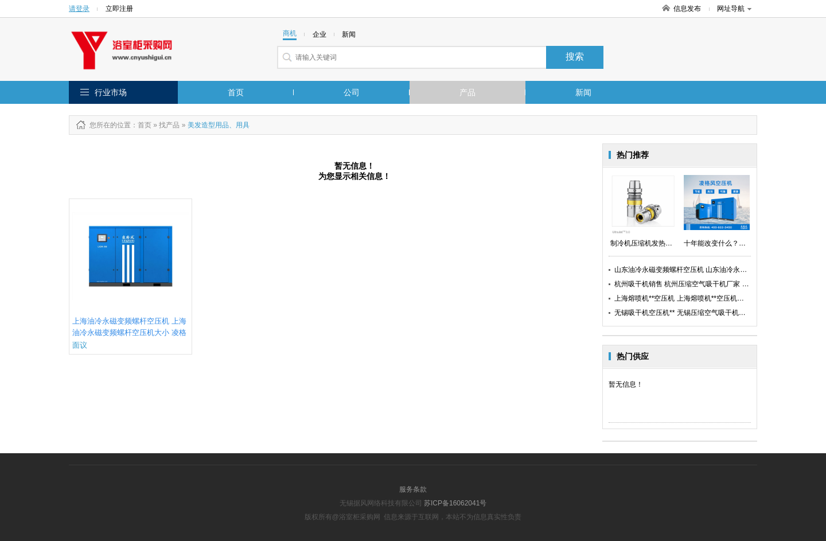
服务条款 (413, 489)
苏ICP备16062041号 (455, 503)
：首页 (141, 125)
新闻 (583, 92)
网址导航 (734, 9)
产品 (467, 92)
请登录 (79, 9)
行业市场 (111, 92)
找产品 (169, 125)
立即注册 (119, 9)
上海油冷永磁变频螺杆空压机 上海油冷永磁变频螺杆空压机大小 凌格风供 (129, 332)
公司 (352, 92)
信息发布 (687, 9)
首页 (236, 92)
